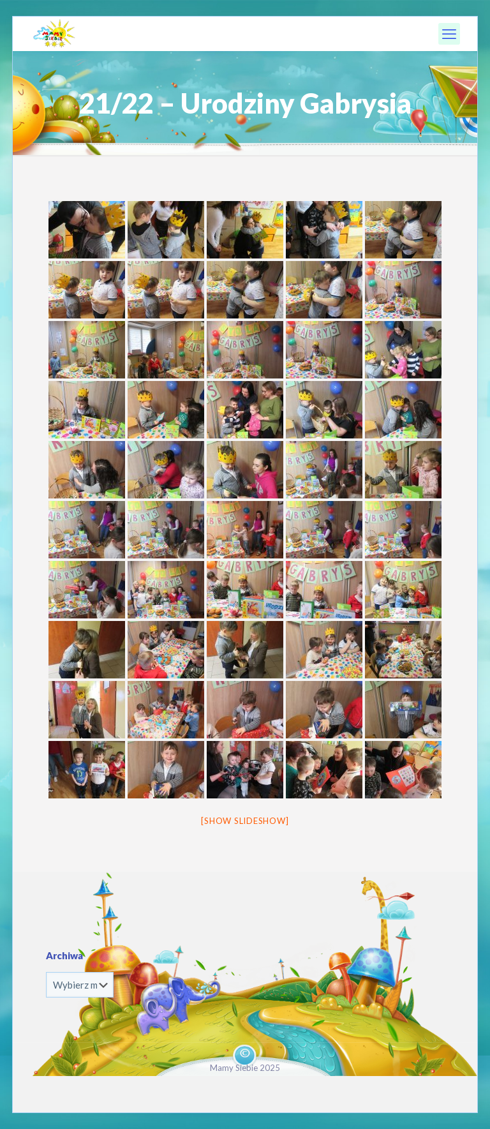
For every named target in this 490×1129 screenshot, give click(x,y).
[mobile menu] (449, 34)
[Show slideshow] (244, 821)
